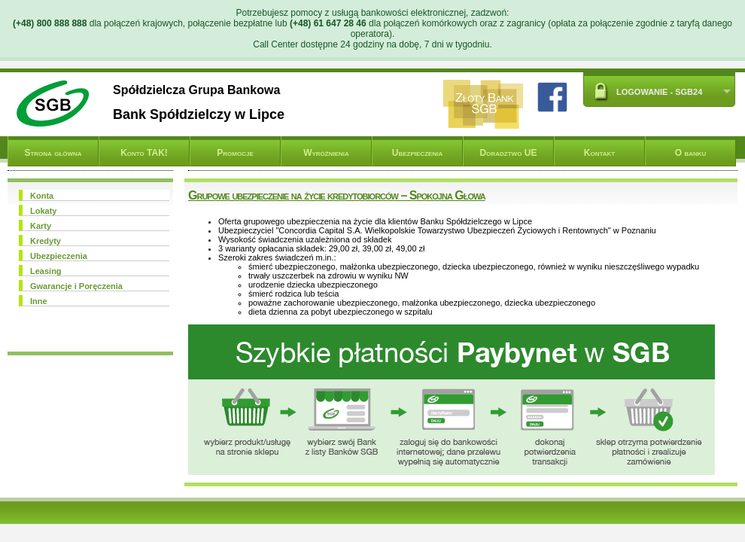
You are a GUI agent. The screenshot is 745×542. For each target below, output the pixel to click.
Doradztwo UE (508, 153)
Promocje (235, 153)
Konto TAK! (144, 153)
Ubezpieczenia (417, 153)
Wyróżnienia (326, 153)
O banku (691, 153)
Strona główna (52, 153)
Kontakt (599, 153)
